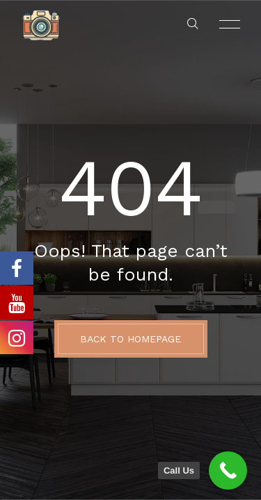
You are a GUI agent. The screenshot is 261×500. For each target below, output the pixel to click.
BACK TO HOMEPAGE (130, 338)
